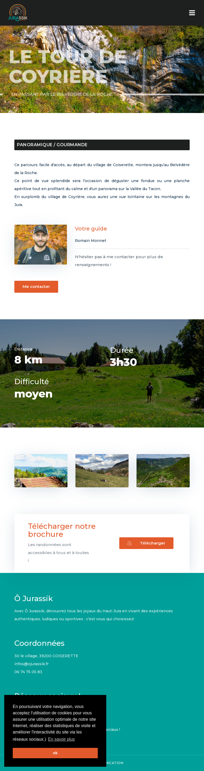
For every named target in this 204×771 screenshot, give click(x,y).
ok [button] (55, 753)
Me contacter (32, 286)
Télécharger (146, 543)
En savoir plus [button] (61, 739)
